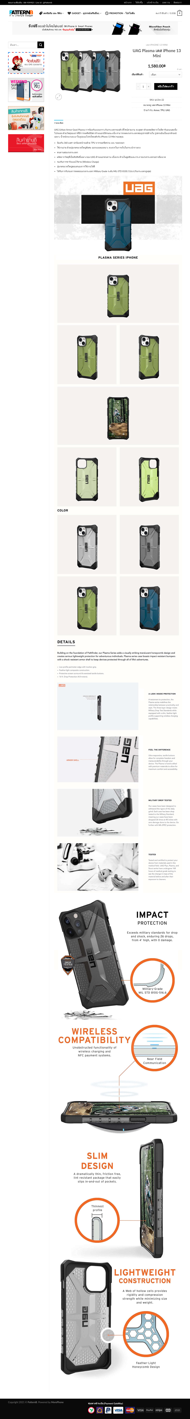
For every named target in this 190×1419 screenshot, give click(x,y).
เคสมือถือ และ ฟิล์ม (51, 13)
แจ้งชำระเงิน (153, 2)
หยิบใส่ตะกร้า (166, 86)
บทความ (166, 2)
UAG (167, 110)
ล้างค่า (179, 69)
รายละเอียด (58, 123)
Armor (156, 110)
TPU (162, 110)
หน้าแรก (128, 2)
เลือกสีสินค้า (137, 74)
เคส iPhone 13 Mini (156, 45)
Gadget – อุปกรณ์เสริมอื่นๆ (84, 13)
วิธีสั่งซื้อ (139, 2)
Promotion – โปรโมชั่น (120, 13)
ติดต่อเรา (178, 2)
